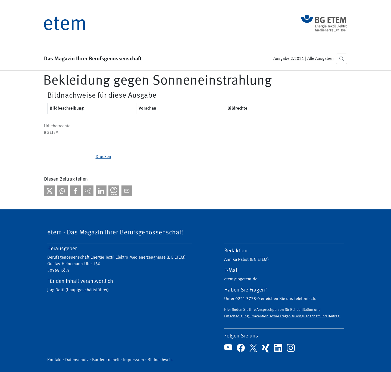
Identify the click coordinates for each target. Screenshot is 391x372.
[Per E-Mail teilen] (126, 190)
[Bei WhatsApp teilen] (62, 190)
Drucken (103, 157)
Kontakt (54, 360)
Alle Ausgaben (320, 59)
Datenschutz (77, 360)
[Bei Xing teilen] (88, 190)
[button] (341, 59)
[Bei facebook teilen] (75, 190)
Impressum (133, 360)
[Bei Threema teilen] (113, 190)
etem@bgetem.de (240, 279)
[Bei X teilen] (49, 190)
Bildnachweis (160, 360)
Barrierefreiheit (106, 360)
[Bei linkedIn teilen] (101, 190)
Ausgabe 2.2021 (288, 59)
